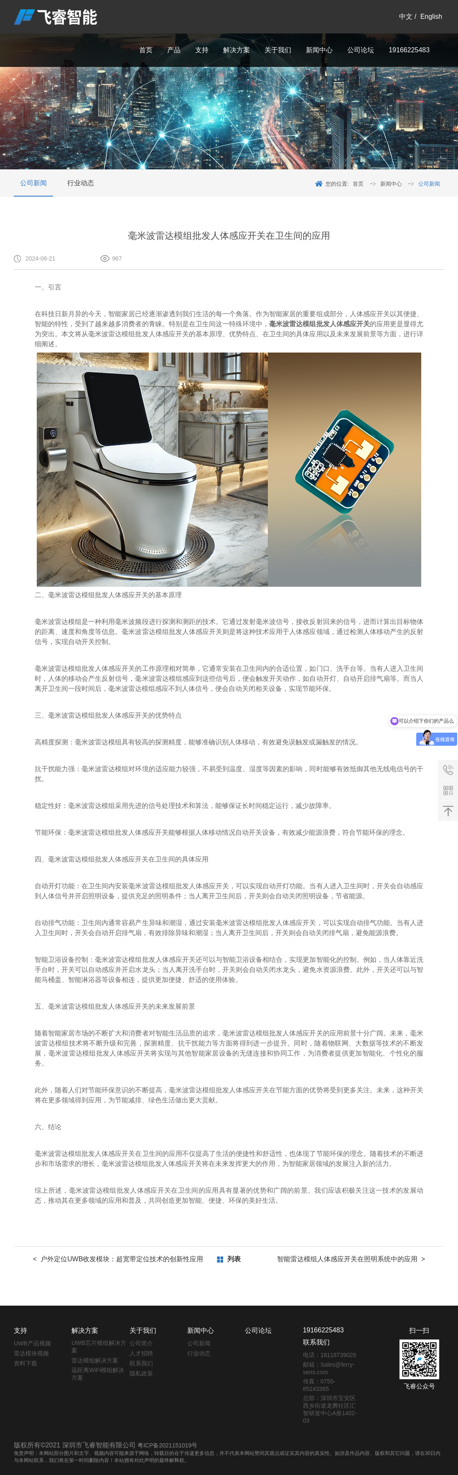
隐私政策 (141, 1373)
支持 (202, 50)
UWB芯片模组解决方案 (98, 1347)
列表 (234, 1259)
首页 (146, 50)
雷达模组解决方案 (94, 1360)
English (431, 16)
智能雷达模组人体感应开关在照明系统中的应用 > (351, 1259)
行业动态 (80, 183)
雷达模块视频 (31, 1353)
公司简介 (141, 1343)
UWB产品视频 (32, 1343)
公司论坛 (360, 50)
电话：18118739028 (329, 1355)
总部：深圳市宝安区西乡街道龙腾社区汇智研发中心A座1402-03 (330, 1409)
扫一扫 (419, 1330)
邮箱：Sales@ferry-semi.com (329, 1368)
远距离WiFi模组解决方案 (97, 1374)
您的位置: (337, 184)
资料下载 (25, 1363)
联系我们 (141, 1363)
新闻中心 (319, 50)
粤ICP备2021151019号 (167, 1445)
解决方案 (236, 50)
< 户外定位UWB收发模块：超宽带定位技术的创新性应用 (118, 1259)
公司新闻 (33, 183)
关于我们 (278, 50)
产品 (174, 50)
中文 (405, 16)
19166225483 (409, 50)
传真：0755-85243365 (319, 1385)
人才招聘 (141, 1353)
